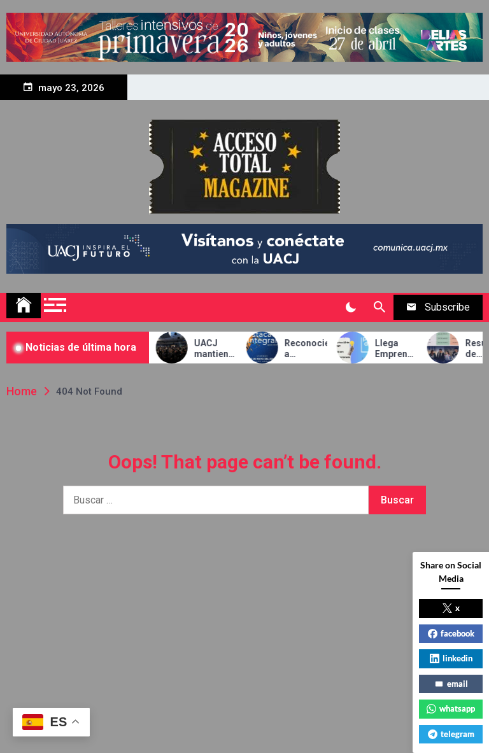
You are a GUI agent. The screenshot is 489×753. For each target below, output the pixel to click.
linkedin (451, 658)
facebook (451, 633)
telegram (451, 734)
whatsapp (451, 708)
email (451, 684)
